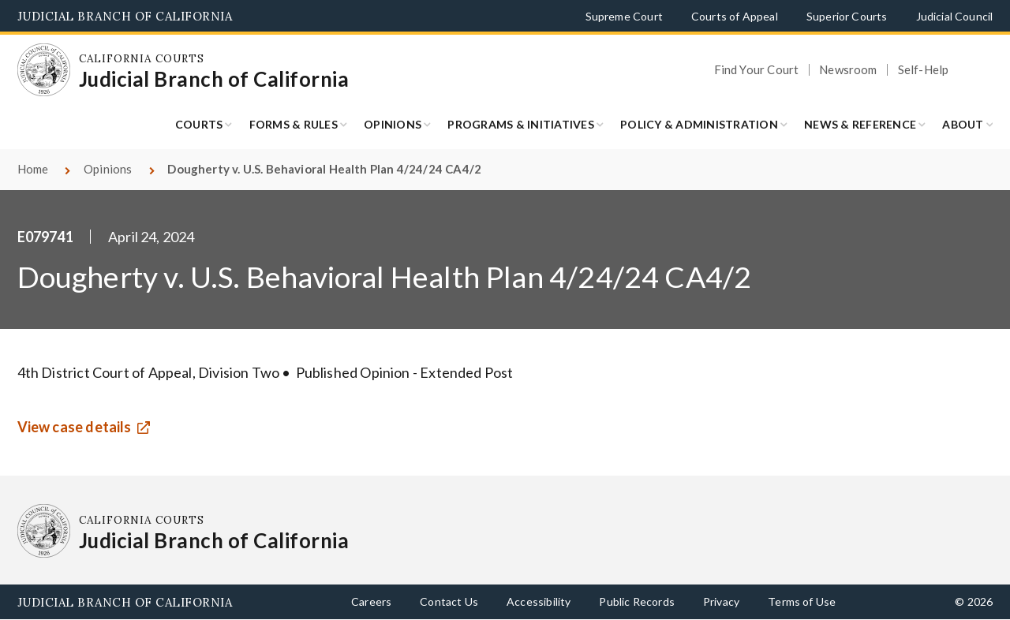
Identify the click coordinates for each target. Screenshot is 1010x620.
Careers (371, 601)
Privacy (721, 601)
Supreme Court (624, 16)
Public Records (637, 601)
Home (33, 169)
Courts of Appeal (734, 16)
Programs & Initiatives (520, 124)
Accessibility (538, 601)
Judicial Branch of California (125, 16)
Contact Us (449, 601)
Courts (199, 124)
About (962, 124)
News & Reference (860, 124)
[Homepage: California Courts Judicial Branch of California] (44, 70)
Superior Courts (847, 16)
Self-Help (923, 70)
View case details (74, 427)
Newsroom (848, 70)
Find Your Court (756, 70)
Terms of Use (802, 601)
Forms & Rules (293, 124)
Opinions (392, 124)
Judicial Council (954, 16)
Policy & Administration (699, 124)
